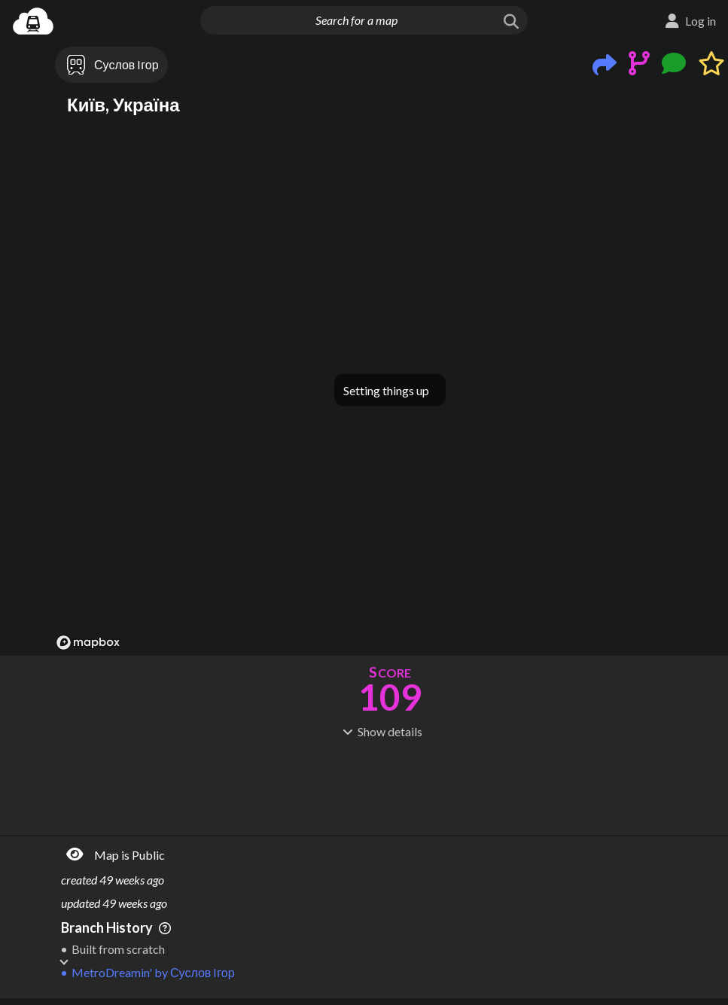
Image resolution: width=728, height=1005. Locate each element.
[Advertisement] (390, 785)
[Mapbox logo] (88, 642)
